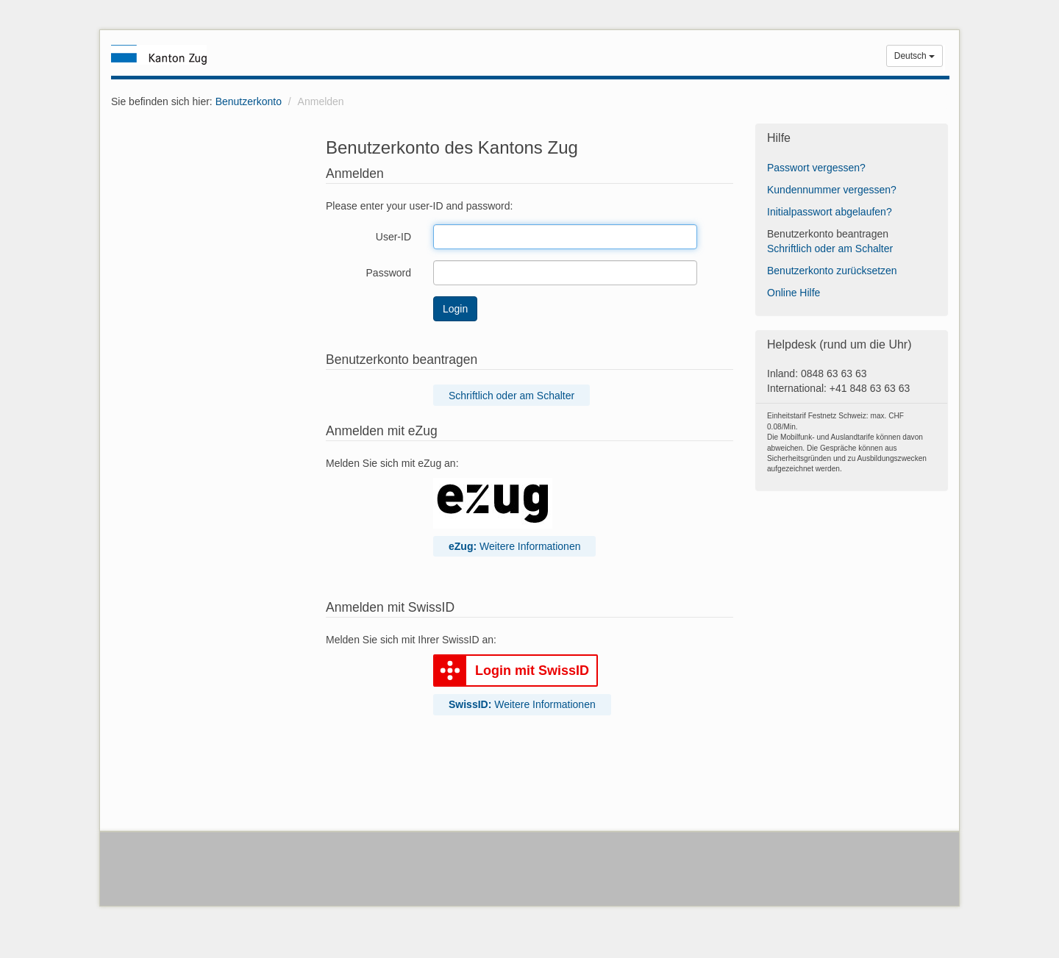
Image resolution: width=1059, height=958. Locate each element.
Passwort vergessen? (816, 168)
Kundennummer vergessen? (831, 190)
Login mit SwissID (511, 671)
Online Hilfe (793, 293)
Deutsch (914, 56)
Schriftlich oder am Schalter (511, 395)
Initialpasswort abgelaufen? (829, 212)
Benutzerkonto (248, 101)
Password (388, 273)
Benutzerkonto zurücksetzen (832, 270)
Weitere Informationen (514, 546)
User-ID (393, 237)
